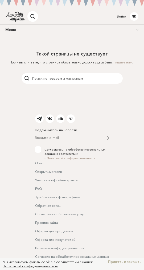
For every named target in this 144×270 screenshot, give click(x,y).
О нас (39, 163)
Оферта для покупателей (55, 240)
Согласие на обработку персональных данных (72, 257)
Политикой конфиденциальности (71, 158)
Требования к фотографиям (57, 197)
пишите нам (122, 62)
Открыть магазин (48, 172)
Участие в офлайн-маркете (56, 180)
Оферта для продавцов (54, 231)
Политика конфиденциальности (59, 248)
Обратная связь (47, 206)
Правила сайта (46, 223)
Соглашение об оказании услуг (60, 214)
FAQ (38, 189)
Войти (121, 16)
